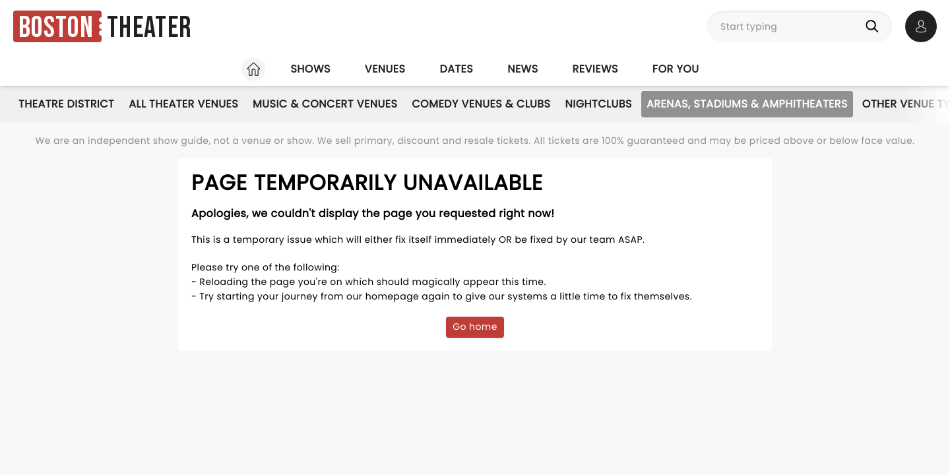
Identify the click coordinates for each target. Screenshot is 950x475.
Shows (310, 69)
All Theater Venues (183, 103)
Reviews (595, 69)
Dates (456, 69)
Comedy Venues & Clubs (481, 103)
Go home (475, 326)
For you (675, 69)
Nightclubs (598, 103)
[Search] (875, 26)
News (522, 69)
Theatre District (66, 103)
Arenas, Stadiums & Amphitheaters (747, 103)
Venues (385, 69)
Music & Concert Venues (325, 103)
